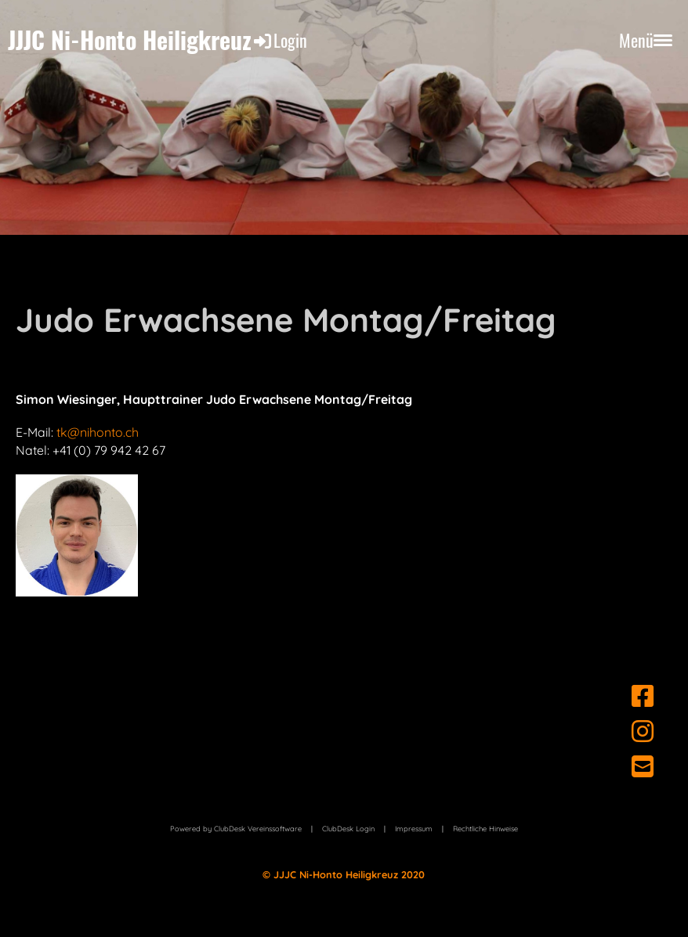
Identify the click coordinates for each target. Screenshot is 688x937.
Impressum (414, 828)
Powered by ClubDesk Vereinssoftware (236, 828)
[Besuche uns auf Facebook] (643, 696)
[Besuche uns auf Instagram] (643, 731)
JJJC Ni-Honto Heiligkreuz (130, 39)
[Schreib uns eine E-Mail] (643, 766)
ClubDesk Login (348, 828)
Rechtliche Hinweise (485, 828)
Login (279, 39)
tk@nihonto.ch (97, 432)
